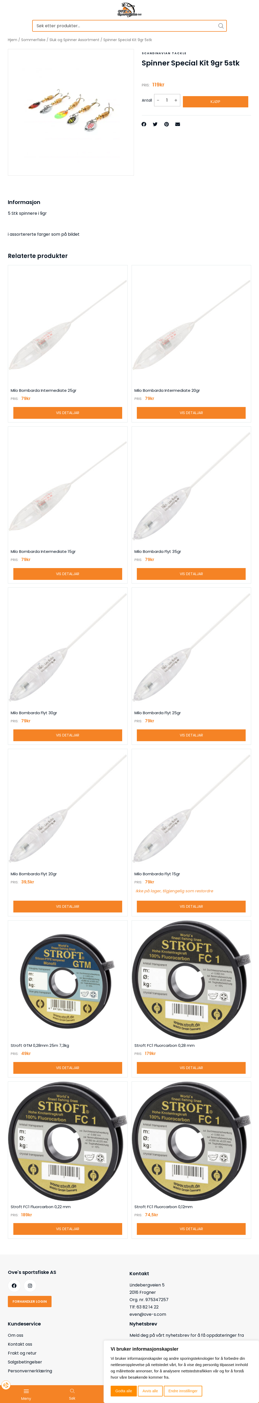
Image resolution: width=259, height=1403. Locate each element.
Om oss (15, 1346)
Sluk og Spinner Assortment (74, 39)
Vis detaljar (67, 414)
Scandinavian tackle (163, 53)
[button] (144, 122)
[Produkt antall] (167, 99)
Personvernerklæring (30, 1382)
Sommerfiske (33, 39)
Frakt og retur (22, 1364)
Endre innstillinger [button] (183, 1391)
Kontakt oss (20, 1355)
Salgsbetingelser (25, 1373)
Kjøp (215, 99)
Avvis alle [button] (150, 1391)
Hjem (12, 39)
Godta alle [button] (123, 1391)
